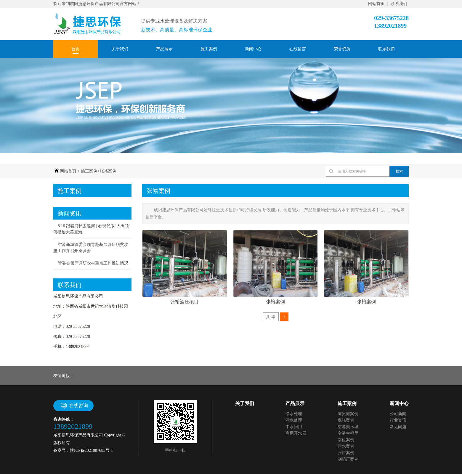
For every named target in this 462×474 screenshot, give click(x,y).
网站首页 (376, 3)
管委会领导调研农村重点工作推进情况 (93, 263)
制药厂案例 (348, 459)
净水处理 (293, 414)
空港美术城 (348, 427)
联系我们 (399, 3)
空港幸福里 (348, 433)
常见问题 (398, 427)
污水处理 (293, 420)
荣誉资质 (342, 49)
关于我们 (120, 49)
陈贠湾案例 (348, 414)
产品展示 (164, 49)
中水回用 (293, 427)
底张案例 (346, 420)
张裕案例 (108, 171)
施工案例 (208, 49)
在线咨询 (73, 405)
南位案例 (346, 440)
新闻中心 (253, 49)
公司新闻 (398, 414)
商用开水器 (295, 433)
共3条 (271, 317)
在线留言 (297, 49)
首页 (75, 49)
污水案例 (346, 446)
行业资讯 (398, 420)
